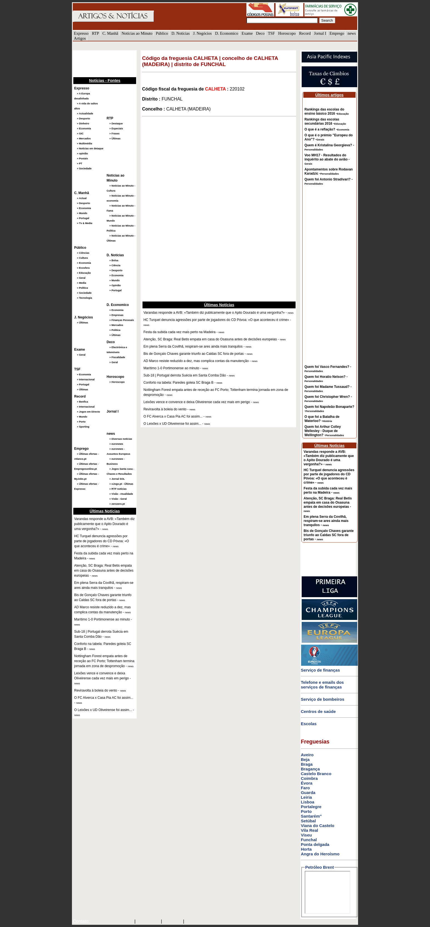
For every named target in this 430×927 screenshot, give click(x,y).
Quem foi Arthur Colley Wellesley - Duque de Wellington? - (324, 431)
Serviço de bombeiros (322, 699)
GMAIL (193, 922)
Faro (305, 787)
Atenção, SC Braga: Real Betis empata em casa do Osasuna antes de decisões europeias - (328, 504)
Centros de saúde (318, 711)
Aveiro (307, 754)
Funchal (309, 839)
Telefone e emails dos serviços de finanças (322, 684)
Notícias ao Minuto (137, 33)
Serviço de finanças (320, 670)
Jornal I (320, 33)
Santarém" (311, 816)
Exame (247, 33)
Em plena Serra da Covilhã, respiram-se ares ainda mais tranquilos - (326, 521)
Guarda (308, 792)
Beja (305, 759)
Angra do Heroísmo (320, 853)
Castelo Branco (316, 773)
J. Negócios (202, 33)
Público (162, 33)
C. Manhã (110, 33)
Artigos (80, 38)
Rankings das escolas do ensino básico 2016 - (326, 111)
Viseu (306, 835)
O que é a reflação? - (326, 129)
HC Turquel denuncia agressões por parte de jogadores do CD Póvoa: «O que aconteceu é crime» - (329, 476)
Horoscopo (287, 33)
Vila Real (309, 830)
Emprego (336, 33)
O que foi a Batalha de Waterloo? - (321, 419)
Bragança (310, 769)
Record (305, 33)
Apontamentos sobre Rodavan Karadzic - (328, 171)
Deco (260, 33)
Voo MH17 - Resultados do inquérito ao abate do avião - (327, 159)
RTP (95, 33)
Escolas (309, 723)
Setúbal (308, 820)
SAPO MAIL (148, 922)
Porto (306, 811)
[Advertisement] (100, 63)
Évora (306, 783)
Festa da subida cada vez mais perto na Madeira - (328, 490)
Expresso (81, 33)
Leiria (306, 797)
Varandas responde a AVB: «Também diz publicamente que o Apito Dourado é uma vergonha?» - (329, 458)
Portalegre (311, 806)
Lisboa (307, 802)
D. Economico (226, 33)
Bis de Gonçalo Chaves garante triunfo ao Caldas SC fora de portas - (329, 535)
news (352, 33)
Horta (306, 849)
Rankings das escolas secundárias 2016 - (325, 121)
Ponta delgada (315, 844)
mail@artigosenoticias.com (111, 922)
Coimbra (309, 778)
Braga (307, 764)
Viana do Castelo (317, 825)
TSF (271, 33)
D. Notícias (180, 33)
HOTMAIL (173, 922)
